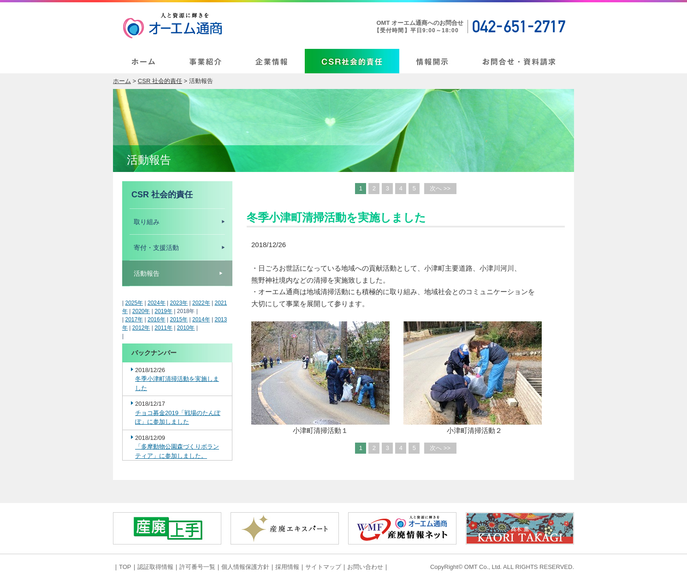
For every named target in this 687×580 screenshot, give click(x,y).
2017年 (134, 319)
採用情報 (287, 566)
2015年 (179, 319)
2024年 (157, 303)
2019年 (163, 311)
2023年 (179, 303)
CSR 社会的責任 (160, 80)
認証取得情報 (155, 566)
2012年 (141, 328)
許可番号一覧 (197, 566)
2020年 (141, 311)
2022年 (201, 303)
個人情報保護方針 (245, 566)
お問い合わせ (365, 566)
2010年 (186, 328)
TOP (125, 566)
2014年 (201, 319)
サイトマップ (323, 566)
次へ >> (440, 188)
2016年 (157, 319)
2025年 (134, 303)
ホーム (122, 80)
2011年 (163, 328)
